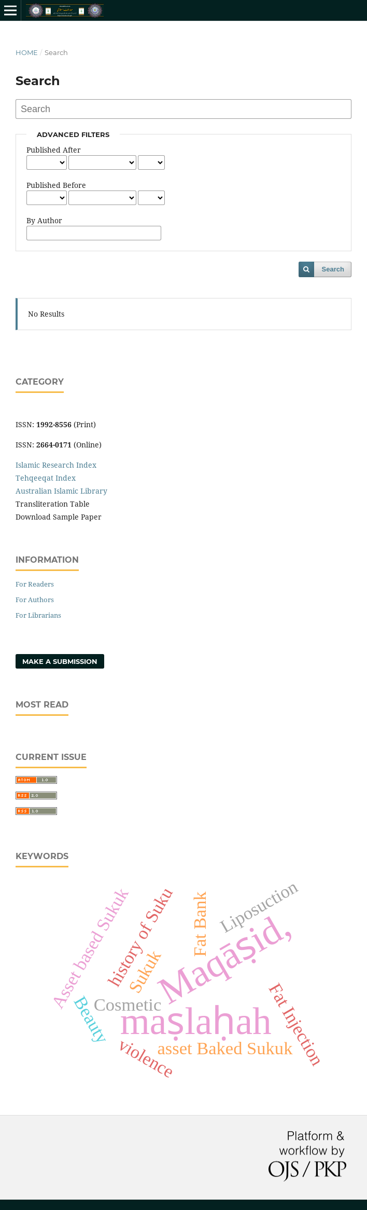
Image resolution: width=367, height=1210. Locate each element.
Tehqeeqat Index (46, 478)
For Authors (35, 599)
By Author (44, 220)
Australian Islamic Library (61, 491)
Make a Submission (59, 661)
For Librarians (38, 615)
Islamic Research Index (56, 465)
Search (333, 269)
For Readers (35, 584)
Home (27, 52)
